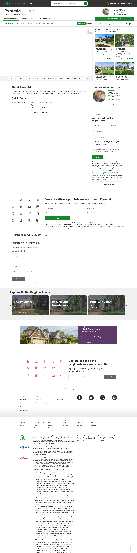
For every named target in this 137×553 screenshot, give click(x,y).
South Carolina (80, 425)
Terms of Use (101, 179)
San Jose (32, 91)
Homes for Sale (81, 23)
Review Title (16, 266)
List (131, 24)
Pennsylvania (80, 422)
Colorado (22, 425)
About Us (23, 399)
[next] (111, 40)
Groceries (20, 78)
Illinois (49, 420)
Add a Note (95, 146)
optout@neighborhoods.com (100, 175)
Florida (36, 425)
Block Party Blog (58, 399)
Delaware (36, 420)
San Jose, (7, 14)
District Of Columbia (39, 422)
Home (61, 389)
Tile (127, 24)
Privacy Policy (89, 228)
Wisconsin (107, 420)
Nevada (64, 422)
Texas (92, 420)
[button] (91, 30)
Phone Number (100, 131)
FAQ (21, 406)
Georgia (36, 427)
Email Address (100, 137)
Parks (11, 78)
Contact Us (23, 410)
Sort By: (97, 24)
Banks (77, 78)
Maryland (50, 425)
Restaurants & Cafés (34, 78)
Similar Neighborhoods (45, 18)
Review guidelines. (46, 283)
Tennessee (79, 427)
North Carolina (80, 420)
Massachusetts (51, 427)
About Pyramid (24, 18)
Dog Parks (87, 78)
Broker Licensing (41, 403)
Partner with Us (41, 399)
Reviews (33, 18)
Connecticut (23, 427)
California (14, 14)
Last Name (112, 125)
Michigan (65, 420)
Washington (93, 425)
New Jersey (65, 425)
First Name (96, 125)
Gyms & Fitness (49, 78)
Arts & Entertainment (64, 78)
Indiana (50, 422)
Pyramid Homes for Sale (11, 18)
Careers (22, 403)
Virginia (92, 422)
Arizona (22, 420)
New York (65, 427)
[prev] (96, 40)
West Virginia (94, 427)
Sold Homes (89, 23)
